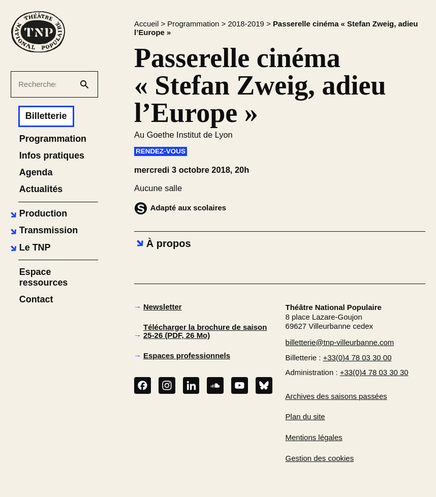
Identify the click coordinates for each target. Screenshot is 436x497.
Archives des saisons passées (336, 396)
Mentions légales (314, 437)
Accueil (146, 23)
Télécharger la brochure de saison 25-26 (205, 331)
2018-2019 (246, 23)
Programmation (193, 23)
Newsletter (162, 306)
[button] (37, 214)
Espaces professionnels (186, 355)
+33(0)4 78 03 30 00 (357, 357)
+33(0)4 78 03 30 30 (374, 372)
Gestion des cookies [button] (320, 458)
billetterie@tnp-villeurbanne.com (340, 342)
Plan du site (305, 416)
